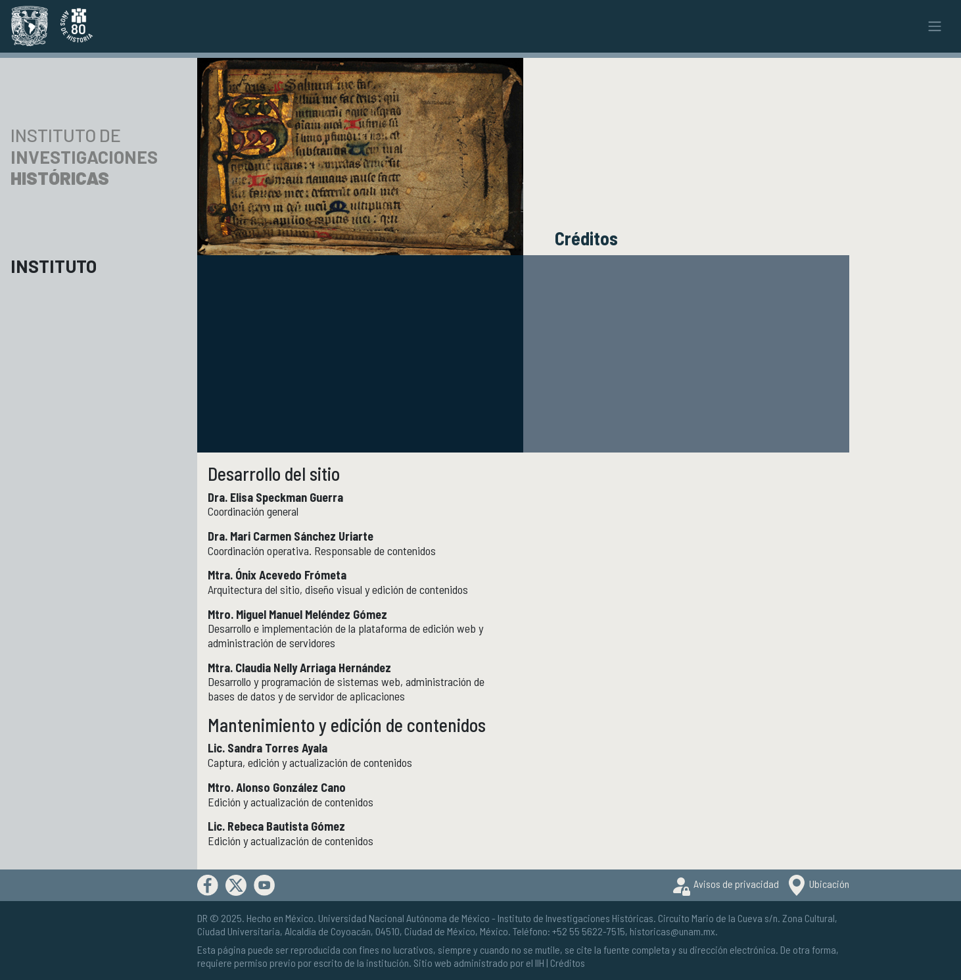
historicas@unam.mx (672, 931)
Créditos (567, 962)
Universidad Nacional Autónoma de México (404, 918)
